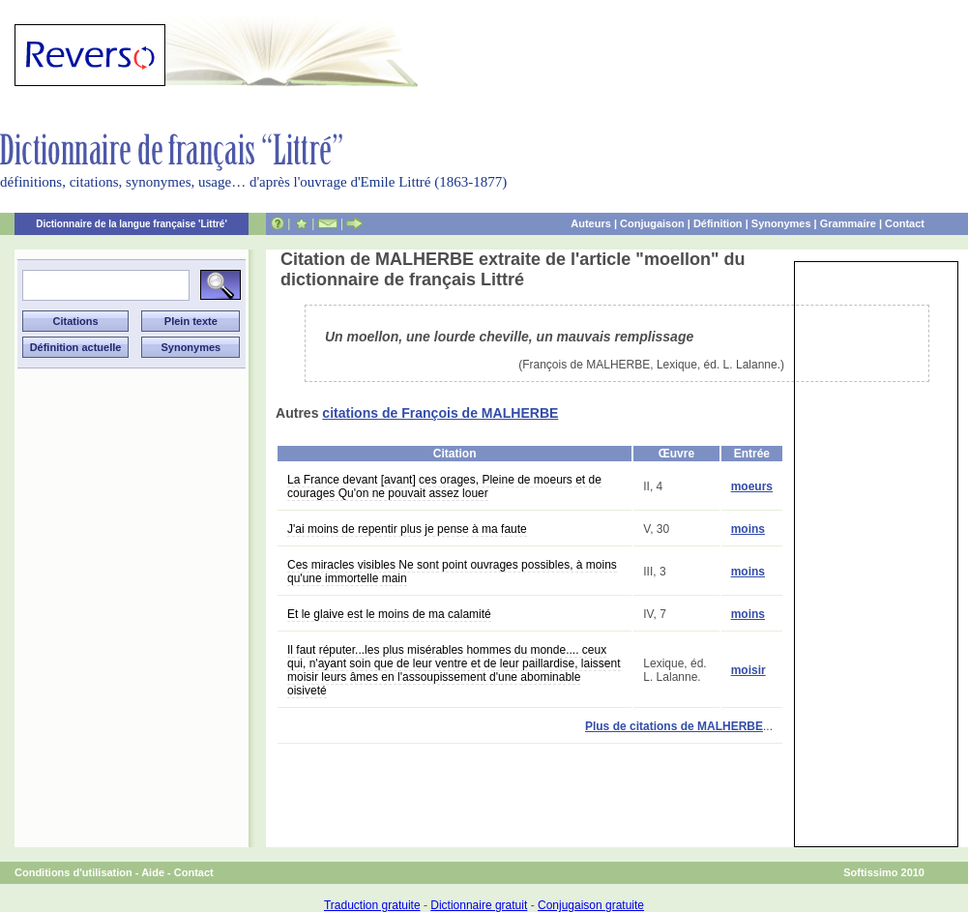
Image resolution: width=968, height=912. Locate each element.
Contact (904, 223)
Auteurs (591, 223)
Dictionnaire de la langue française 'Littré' (131, 224)
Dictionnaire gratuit (478, 905)
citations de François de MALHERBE (440, 413)
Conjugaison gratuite (591, 905)
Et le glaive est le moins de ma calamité (389, 614)
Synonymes (781, 223)
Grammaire (848, 223)
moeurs (752, 486)
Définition (718, 223)
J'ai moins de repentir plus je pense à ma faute (407, 529)
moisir (748, 670)
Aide (152, 872)
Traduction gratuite (372, 905)
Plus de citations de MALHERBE (674, 726)
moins (748, 529)
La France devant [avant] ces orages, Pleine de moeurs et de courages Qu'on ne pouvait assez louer (444, 486)
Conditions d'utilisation (73, 872)
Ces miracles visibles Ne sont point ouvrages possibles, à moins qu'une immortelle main (452, 571)
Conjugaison (652, 223)
